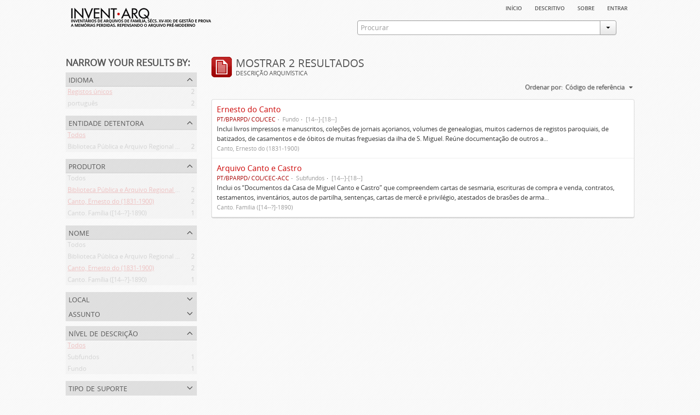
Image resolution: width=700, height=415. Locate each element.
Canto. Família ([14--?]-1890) (107, 214)
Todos (77, 136)
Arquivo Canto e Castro (259, 168)
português (83, 105)
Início (514, 7)
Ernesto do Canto (249, 109)
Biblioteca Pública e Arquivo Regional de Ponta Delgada (147, 148)
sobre (586, 7)
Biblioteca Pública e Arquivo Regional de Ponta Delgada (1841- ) (158, 191)
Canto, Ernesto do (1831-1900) (111, 203)
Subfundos (83, 358)
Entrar (617, 7)
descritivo (550, 7)
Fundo (77, 370)
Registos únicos (90, 93)
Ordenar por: (543, 87)
